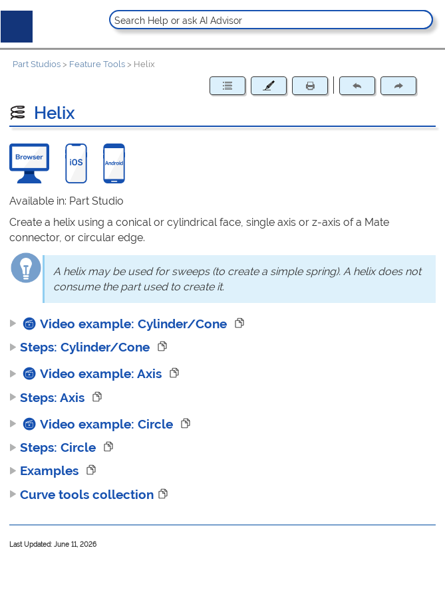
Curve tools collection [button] (81, 494)
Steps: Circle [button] (54, 447)
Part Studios (37, 64)
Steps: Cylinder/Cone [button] (81, 347)
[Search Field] (271, 19)
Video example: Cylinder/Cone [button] (119, 323)
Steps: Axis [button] (48, 397)
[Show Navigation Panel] (14, 24)
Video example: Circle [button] (92, 424)
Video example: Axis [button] (87, 373)
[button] (421, 19)
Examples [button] (45, 470)
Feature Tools (97, 64)
